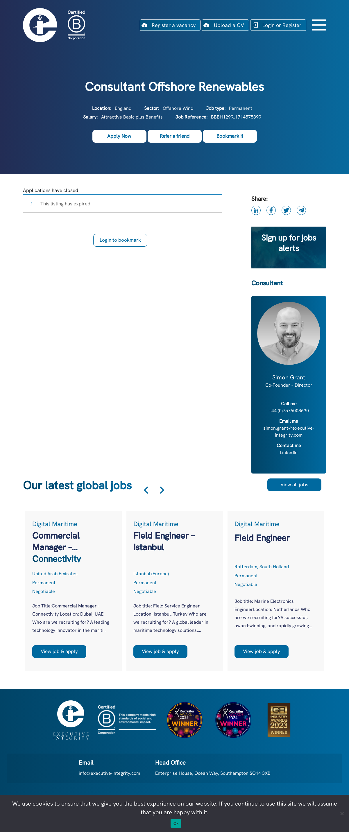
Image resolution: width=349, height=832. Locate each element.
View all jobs (294, 484)
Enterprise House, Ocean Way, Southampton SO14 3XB (213, 773)
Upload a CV (229, 25)
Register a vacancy (174, 25)
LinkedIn (289, 452)
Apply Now (119, 136)
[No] (342, 813)
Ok (175, 823)
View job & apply (59, 651)
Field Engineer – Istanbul (163, 541)
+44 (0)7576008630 (289, 411)
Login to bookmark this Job (120, 242)
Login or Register (281, 25)
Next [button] (162, 490)
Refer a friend (174, 136)
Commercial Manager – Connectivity (56, 541)
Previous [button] (146, 490)
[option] (73, 591)
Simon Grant (288, 377)
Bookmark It (229, 136)
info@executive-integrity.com (109, 773)
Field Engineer (262, 538)
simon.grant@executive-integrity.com (288, 431)
